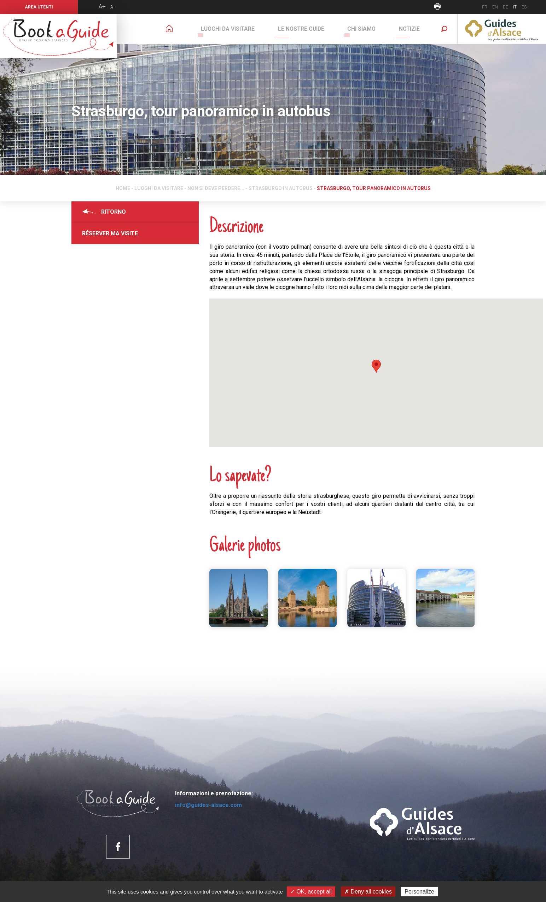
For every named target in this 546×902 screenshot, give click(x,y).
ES (524, 7)
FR (484, 7)
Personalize (419, 892)
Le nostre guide (317, 29)
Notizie (412, 29)
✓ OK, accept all (311, 892)
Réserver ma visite (110, 233)
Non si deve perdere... (215, 188)
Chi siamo (371, 29)
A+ (102, 6)
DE (505, 7)
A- (112, 7)
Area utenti (39, 7)
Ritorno (113, 211)
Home (123, 188)
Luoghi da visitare (250, 29)
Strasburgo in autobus (281, 188)
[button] (376, 366)
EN (495, 7)
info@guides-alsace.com (208, 805)
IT (515, 7)
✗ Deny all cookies (368, 892)
